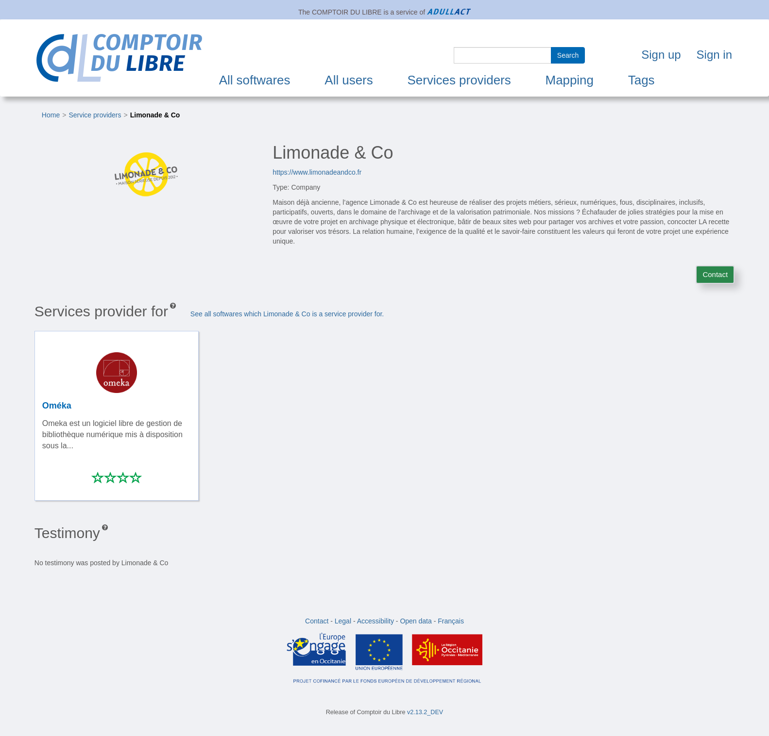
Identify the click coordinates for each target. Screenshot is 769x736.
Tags (641, 80)
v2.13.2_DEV (425, 712)
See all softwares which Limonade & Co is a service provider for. (287, 314)
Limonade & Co (155, 115)
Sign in (714, 54)
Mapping (570, 80)
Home (51, 115)
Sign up (661, 54)
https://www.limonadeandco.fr (317, 172)
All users (349, 80)
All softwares (255, 80)
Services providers (459, 80)
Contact (715, 274)
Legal (343, 621)
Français (451, 621)
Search (568, 55)
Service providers (94, 115)
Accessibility (375, 621)
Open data (415, 621)
